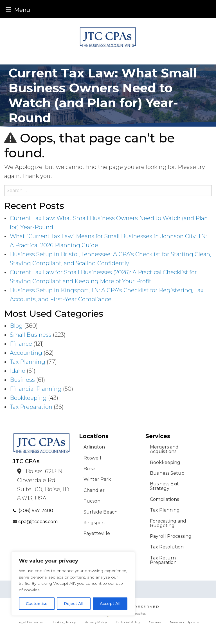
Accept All (110, 603)
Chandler (94, 490)
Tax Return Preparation (163, 560)
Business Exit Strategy (164, 486)
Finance (21, 343)
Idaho (17, 370)
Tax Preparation (31, 406)
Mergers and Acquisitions (164, 449)
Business (22, 379)
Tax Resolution (167, 547)
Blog (16, 325)
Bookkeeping (28, 397)
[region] (73, 584)
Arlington (94, 447)
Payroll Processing (171, 536)
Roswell (92, 458)
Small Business (30, 334)
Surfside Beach (101, 512)
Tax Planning (27, 361)
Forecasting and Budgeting (168, 523)
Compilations (164, 499)
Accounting (26, 352)
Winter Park (97, 479)
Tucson (92, 501)
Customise (37, 603)
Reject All (73, 603)
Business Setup (167, 473)
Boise (89, 468)
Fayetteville (97, 533)
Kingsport (94, 522)
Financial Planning (36, 388)
